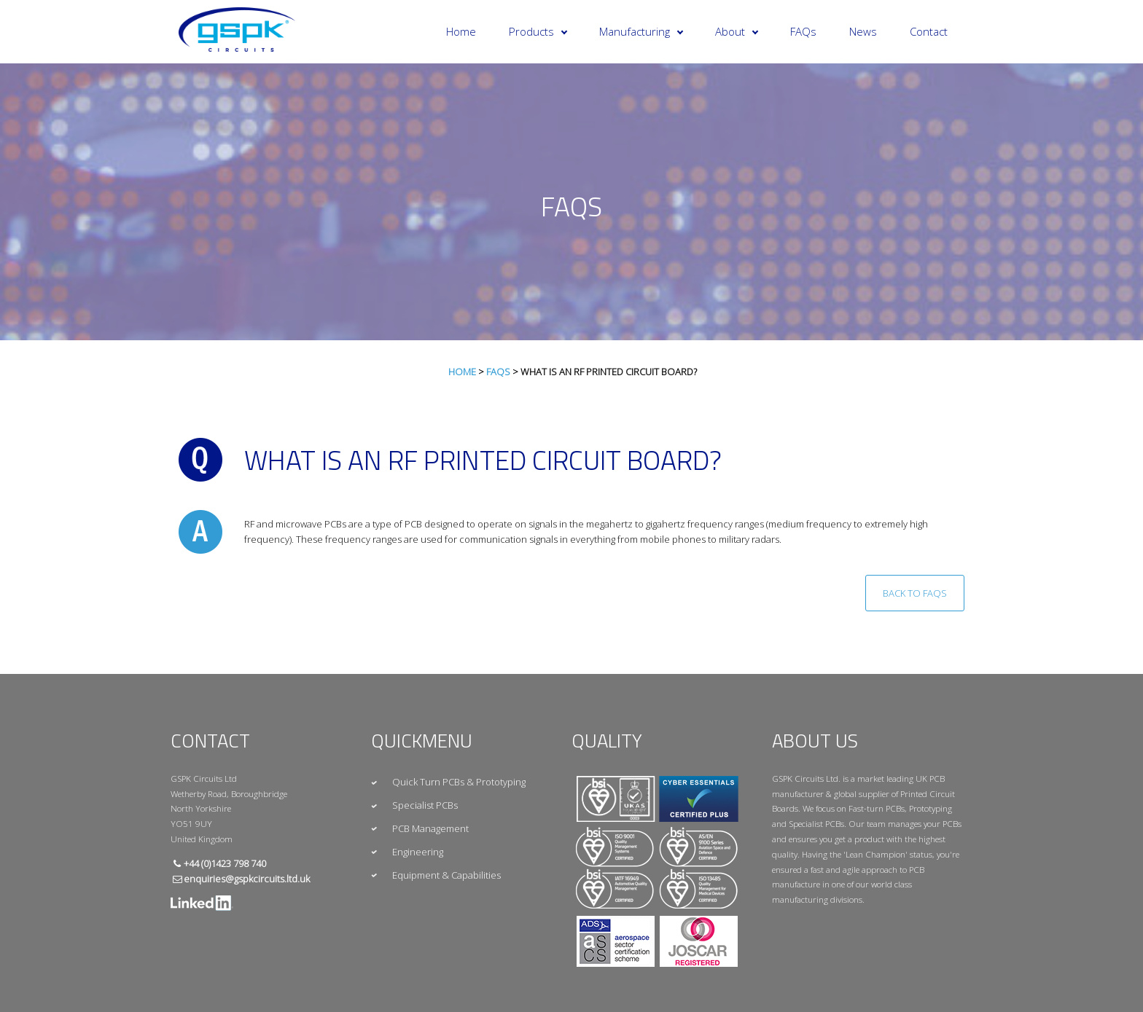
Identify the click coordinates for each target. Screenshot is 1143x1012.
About (736, 31)
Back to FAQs (915, 593)
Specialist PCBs (425, 805)
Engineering (417, 851)
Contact (929, 31)
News (863, 31)
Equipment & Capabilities (446, 875)
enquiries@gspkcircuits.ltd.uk (247, 878)
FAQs (803, 31)
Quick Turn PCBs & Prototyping (459, 781)
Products (538, 31)
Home (461, 31)
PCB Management (430, 828)
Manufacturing (641, 31)
